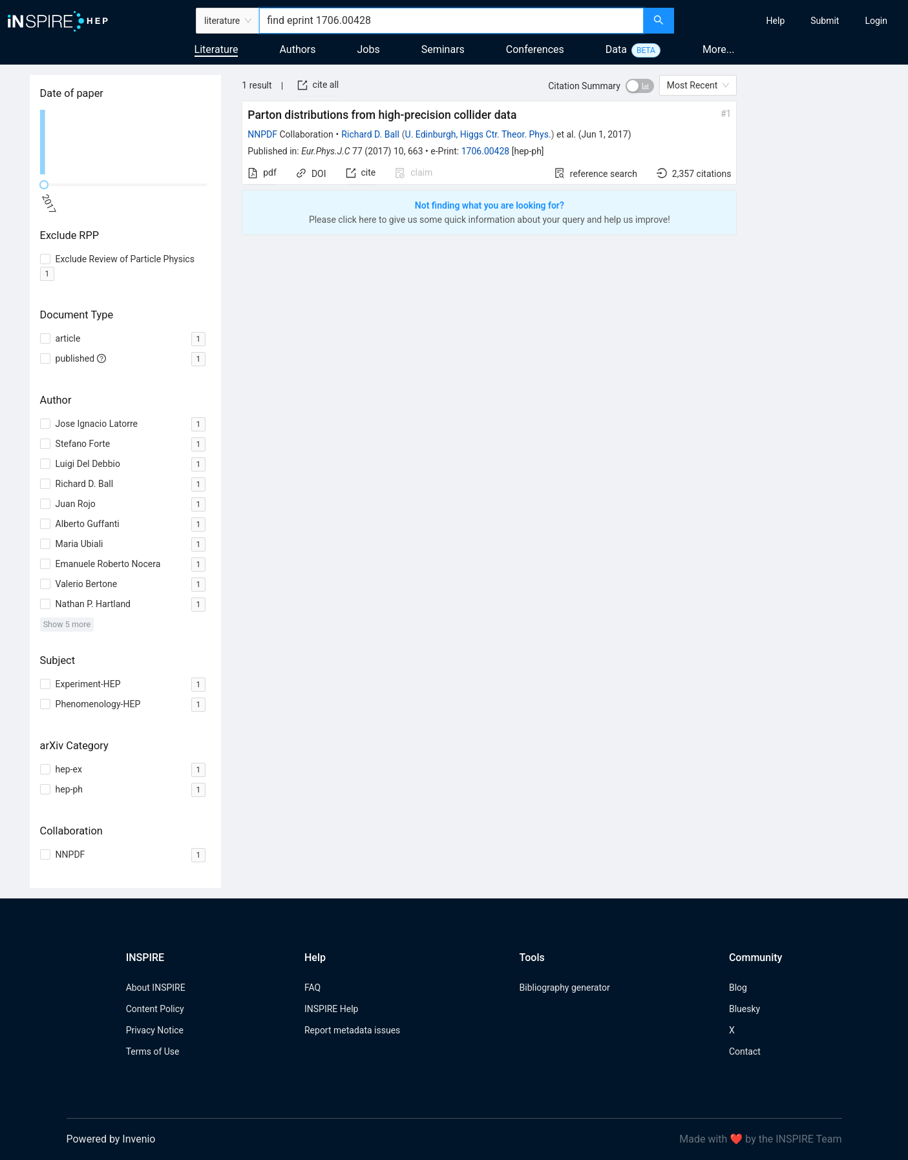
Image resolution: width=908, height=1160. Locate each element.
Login (876, 21)
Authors (297, 49)
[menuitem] (775, 20)
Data (616, 49)
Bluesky (744, 1009)
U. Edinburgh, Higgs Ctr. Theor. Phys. (478, 134)
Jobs (368, 49)
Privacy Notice (155, 1030)
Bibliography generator (565, 987)
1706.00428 (485, 151)
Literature (216, 49)
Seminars (443, 49)
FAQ (312, 987)
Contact (745, 1051)
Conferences (535, 49)
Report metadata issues (352, 1030)
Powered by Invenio (111, 1139)
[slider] (43, 184)
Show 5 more (66, 624)
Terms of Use (153, 1051)
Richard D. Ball (370, 134)
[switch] (640, 86)
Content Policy (155, 1009)
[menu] (792, 20)
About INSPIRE (155, 987)
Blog (738, 987)
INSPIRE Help (331, 1009)
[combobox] (451, 21)
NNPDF (262, 134)
